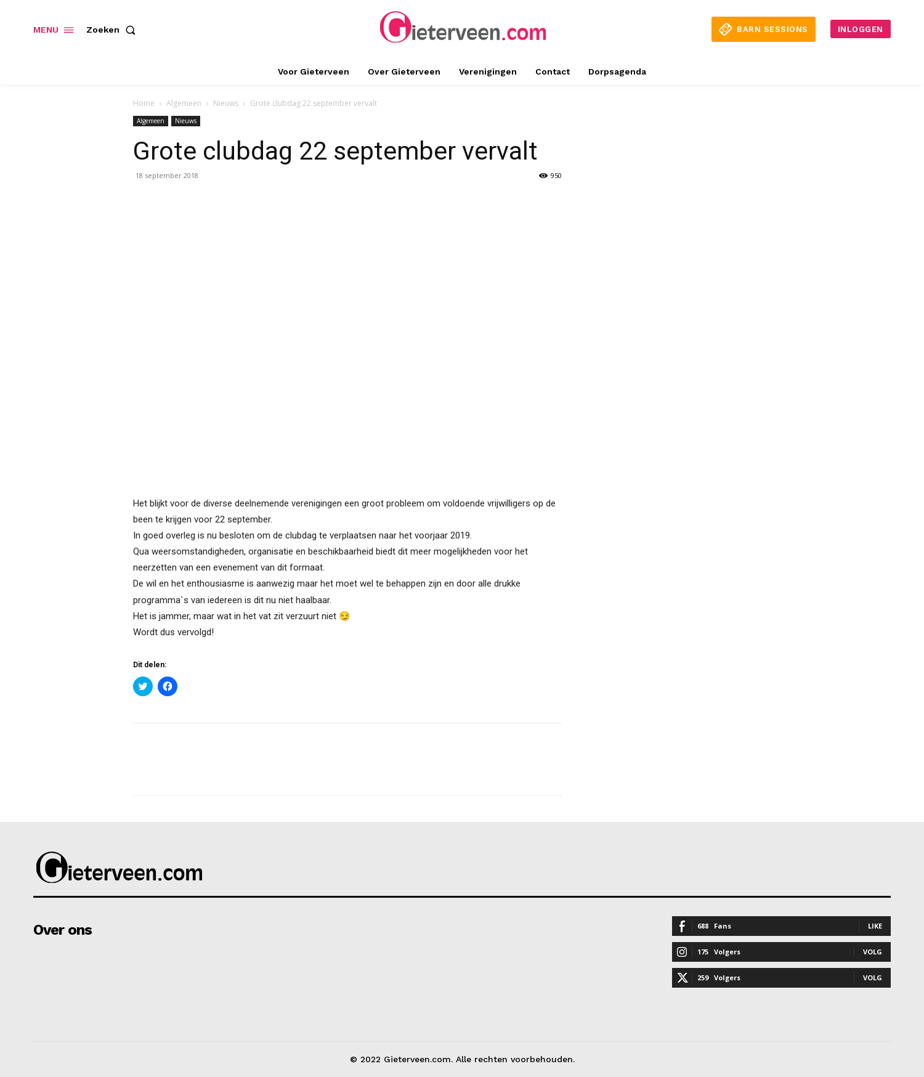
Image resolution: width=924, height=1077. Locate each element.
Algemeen (183, 103)
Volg (872, 951)
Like (875, 925)
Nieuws (225, 103)
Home (144, 103)
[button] (113, 30)
